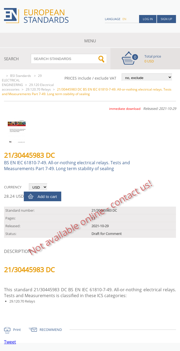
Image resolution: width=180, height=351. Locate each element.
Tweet (10, 342)
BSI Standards (21, 75)
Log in (148, 19)
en (124, 19)
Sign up (166, 19)
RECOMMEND (51, 329)
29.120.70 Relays (38, 89)
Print (17, 329)
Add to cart (47, 196)
